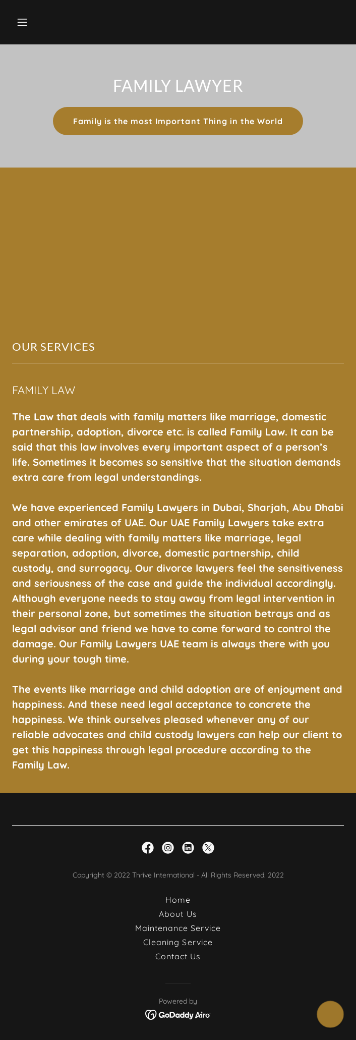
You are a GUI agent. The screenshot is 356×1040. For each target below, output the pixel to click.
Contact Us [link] (178, 956)
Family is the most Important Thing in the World (177, 121)
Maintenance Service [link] (178, 928)
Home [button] (178, 900)
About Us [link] (178, 914)
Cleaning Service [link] (177, 942)
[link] (148, 848)
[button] (50, 22)
